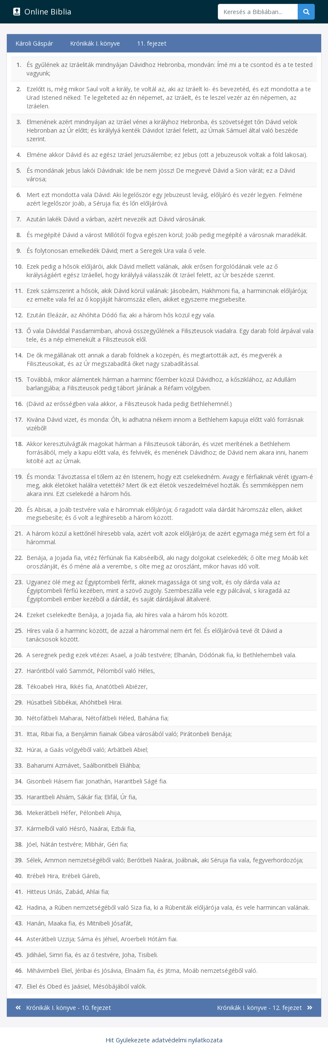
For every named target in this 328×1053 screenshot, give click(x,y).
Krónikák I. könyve (95, 43)
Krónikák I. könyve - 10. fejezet (63, 1008)
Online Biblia (42, 11)
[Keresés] (258, 12)
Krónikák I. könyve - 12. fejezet (265, 1008)
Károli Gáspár (34, 43)
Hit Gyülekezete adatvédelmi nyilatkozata (164, 1040)
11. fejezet (152, 43)
